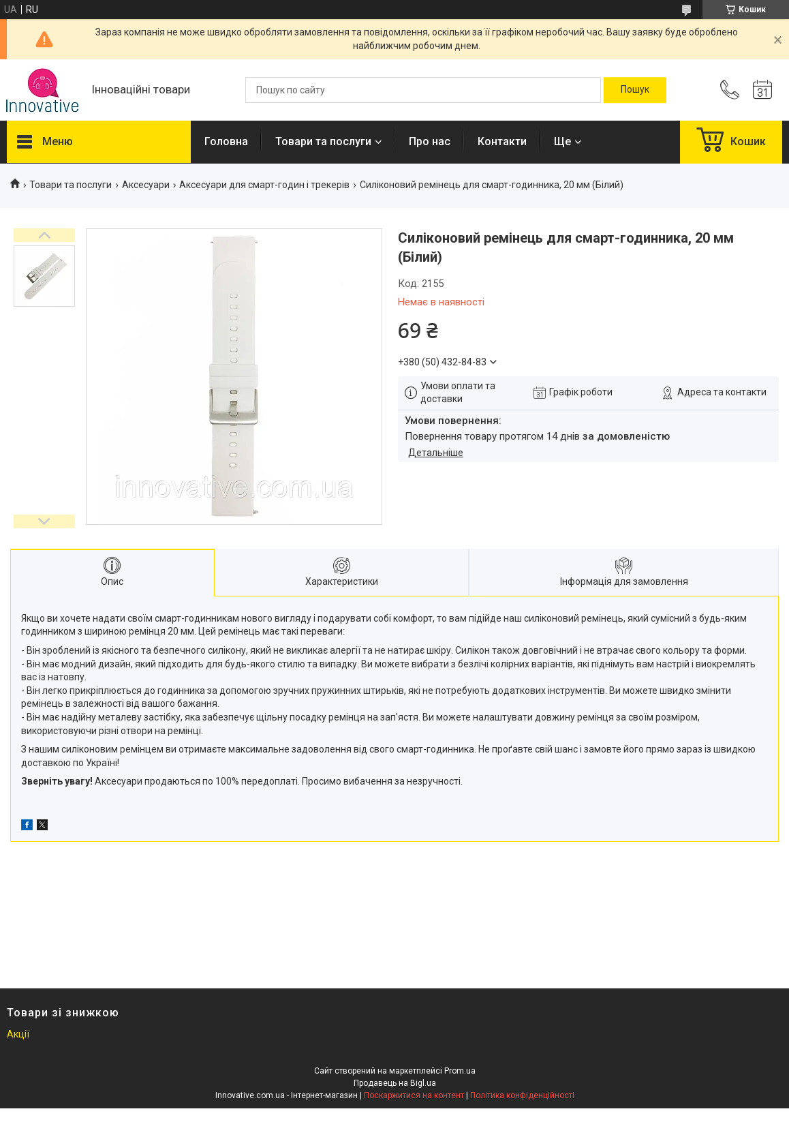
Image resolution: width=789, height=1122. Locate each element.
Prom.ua (460, 1071)
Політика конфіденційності (522, 1095)
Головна (226, 141)
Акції (18, 1034)
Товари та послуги (323, 141)
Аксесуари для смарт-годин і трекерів (264, 184)
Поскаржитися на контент (414, 1095)
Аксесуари (146, 184)
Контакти (502, 141)
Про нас (429, 141)
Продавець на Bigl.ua (395, 1083)
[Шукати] (635, 90)
